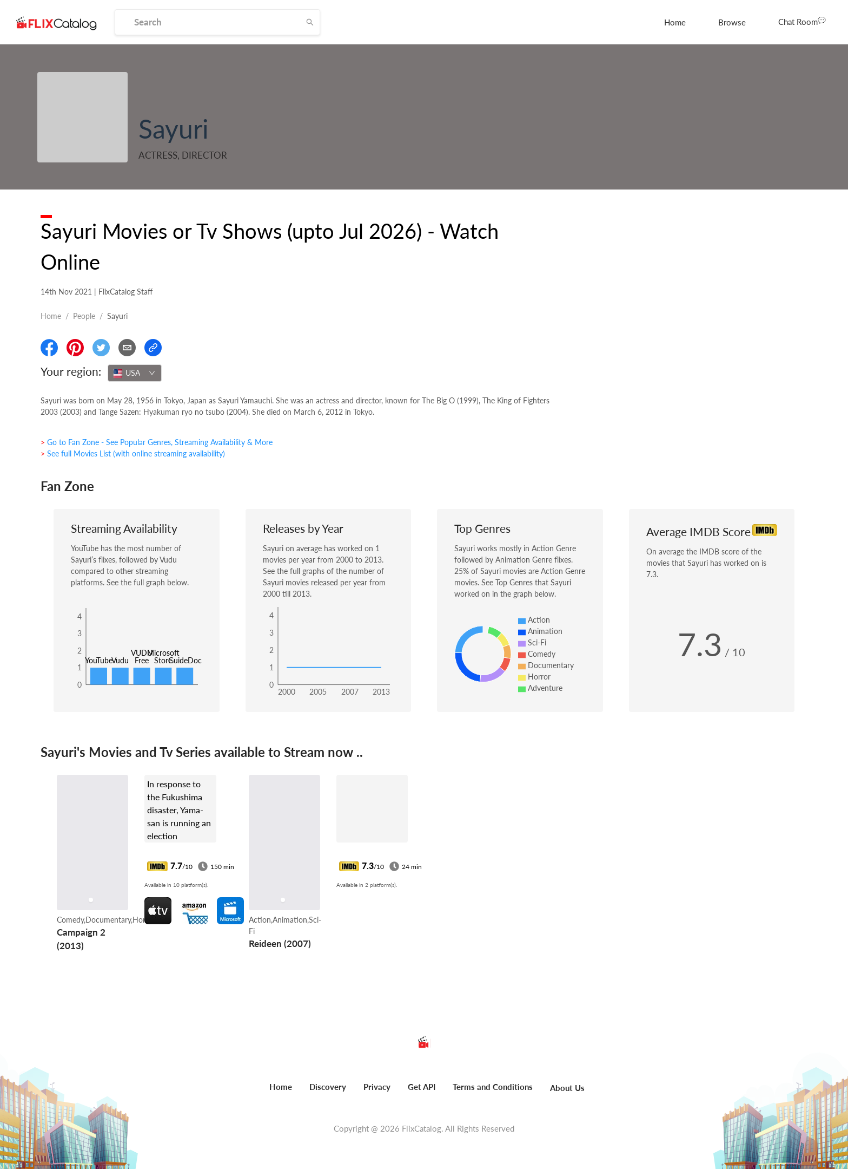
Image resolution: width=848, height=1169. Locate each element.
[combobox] (135, 373)
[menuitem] (674, 22)
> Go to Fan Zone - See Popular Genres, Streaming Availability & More (157, 442)
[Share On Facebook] (49, 347)
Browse (732, 22)
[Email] (127, 347)
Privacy (376, 1087)
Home (675, 22)
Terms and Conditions (493, 1087)
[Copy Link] (153, 347)
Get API (421, 1087)
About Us (567, 1088)
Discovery (327, 1087)
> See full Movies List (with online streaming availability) (133, 453)
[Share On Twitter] (101, 347)
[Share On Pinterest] (75, 347)
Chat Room (802, 21)
